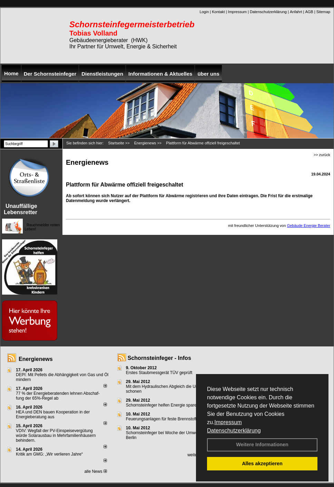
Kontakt (218, 12)
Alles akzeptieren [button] (262, 463)
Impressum (228, 422)
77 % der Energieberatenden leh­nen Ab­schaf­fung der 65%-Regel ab (58, 396)
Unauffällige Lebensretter (20, 209)
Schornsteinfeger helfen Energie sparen (162, 405)
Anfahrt (296, 12)
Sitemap (323, 12)
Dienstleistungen (102, 74)
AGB (309, 12)
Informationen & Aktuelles (160, 74)
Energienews (36, 359)
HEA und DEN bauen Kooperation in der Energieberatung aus (53, 414)
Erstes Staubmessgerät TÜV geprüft (159, 372)
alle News (95, 471)
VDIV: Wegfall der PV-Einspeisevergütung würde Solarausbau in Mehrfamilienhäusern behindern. (56, 435)
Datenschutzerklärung (234, 430)
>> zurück (322, 155)
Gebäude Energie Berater (308, 225)
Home (11, 73)
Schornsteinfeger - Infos (159, 358)
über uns (208, 74)
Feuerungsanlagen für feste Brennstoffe (162, 419)
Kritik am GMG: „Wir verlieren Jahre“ (49, 454)
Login (204, 12)
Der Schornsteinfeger (50, 74)
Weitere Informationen (262, 444)
